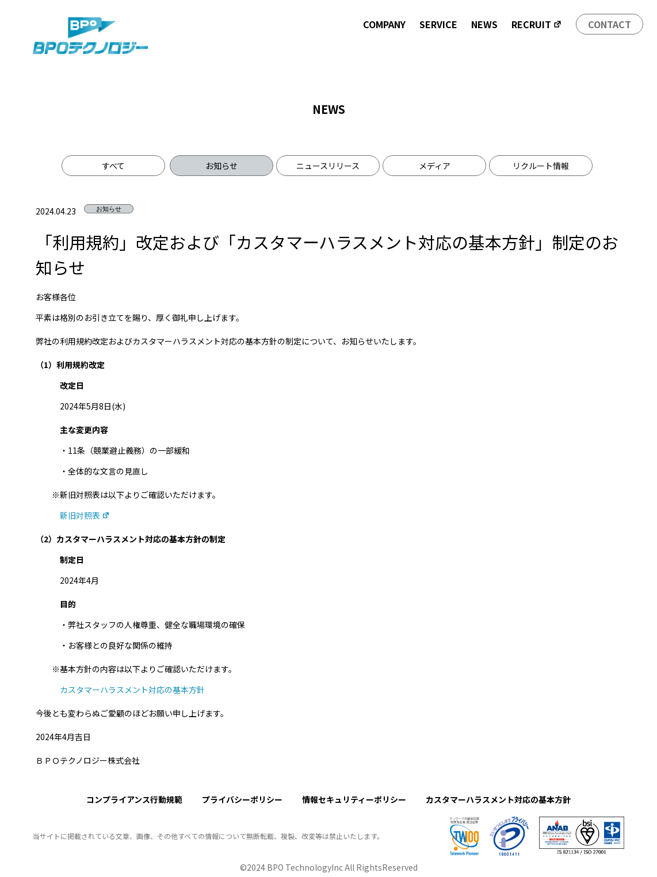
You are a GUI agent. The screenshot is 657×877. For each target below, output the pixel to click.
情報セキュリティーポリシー (354, 799)
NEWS (484, 24)
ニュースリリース (328, 165)
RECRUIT (536, 24)
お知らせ (221, 165)
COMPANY (384, 24)
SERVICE (438, 24)
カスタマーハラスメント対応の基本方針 (132, 689)
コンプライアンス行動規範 (134, 799)
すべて (113, 165)
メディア (434, 165)
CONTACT (609, 24)
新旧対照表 (85, 515)
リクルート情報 (541, 165)
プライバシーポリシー (242, 799)
